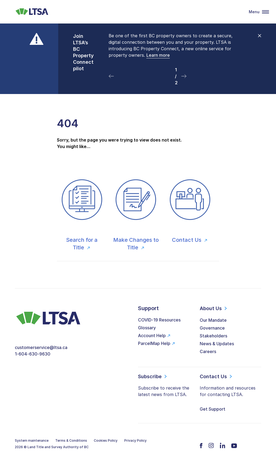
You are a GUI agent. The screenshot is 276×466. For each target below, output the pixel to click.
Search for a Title (82, 244)
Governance (212, 328)
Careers (208, 351)
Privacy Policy (135, 440)
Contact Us (187, 240)
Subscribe (150, 376)
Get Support (212, 409)
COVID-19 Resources (159, 320)
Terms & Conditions (71, 440)
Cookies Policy (106, 440)
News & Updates (217, 343)
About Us (211, 308)
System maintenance (32, 440)
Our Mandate (213, 320)
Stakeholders (213, 335)
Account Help (152, 335)
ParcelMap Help (154, 343)
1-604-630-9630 (32, 354)
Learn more (158, 55)
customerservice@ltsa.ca (41, 347)
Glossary (147, 327)
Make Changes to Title (136, 244)
